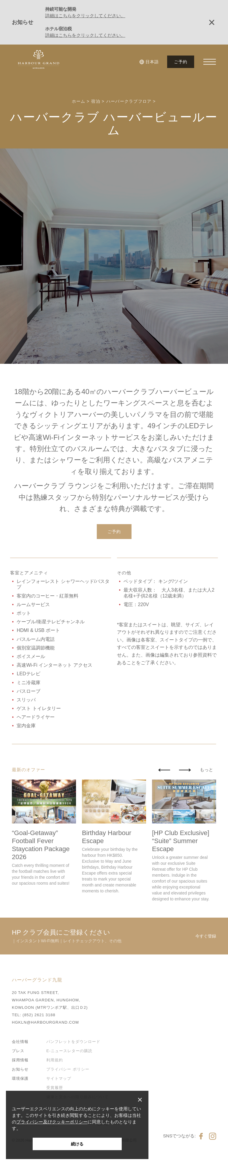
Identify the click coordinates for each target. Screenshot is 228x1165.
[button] (150, 62)
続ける (77, 1144)
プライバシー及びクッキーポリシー (52, 1121)
